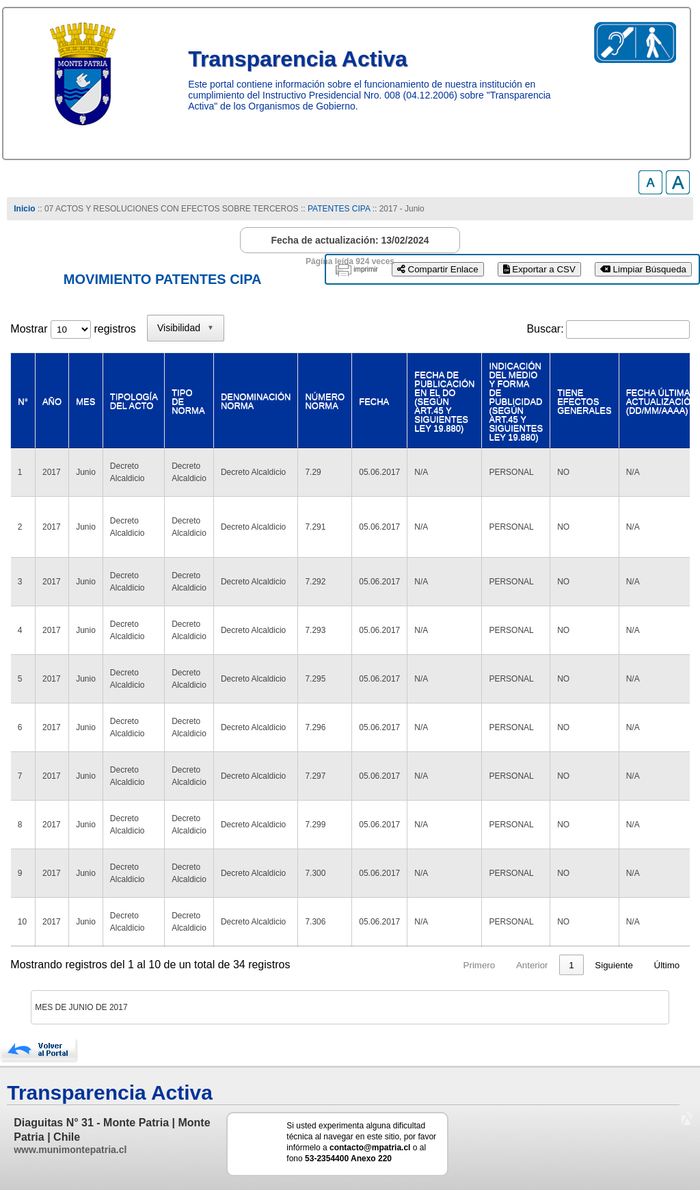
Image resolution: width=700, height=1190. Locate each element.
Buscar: (544, 329)
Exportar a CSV (539, 269)
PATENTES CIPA (339, 209)
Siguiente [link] (614, 965)
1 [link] (493, 965)
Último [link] (667, 965)
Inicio (24, 209)
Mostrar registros (72, 329)
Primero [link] (401, 965)
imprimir (365, 269)
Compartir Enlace (438, 269)
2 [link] (519, 965)
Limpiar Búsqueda (643, 269)
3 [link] (545, 965)
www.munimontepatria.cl (70, 1149)
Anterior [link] (454, 965)
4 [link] (571, 965)
